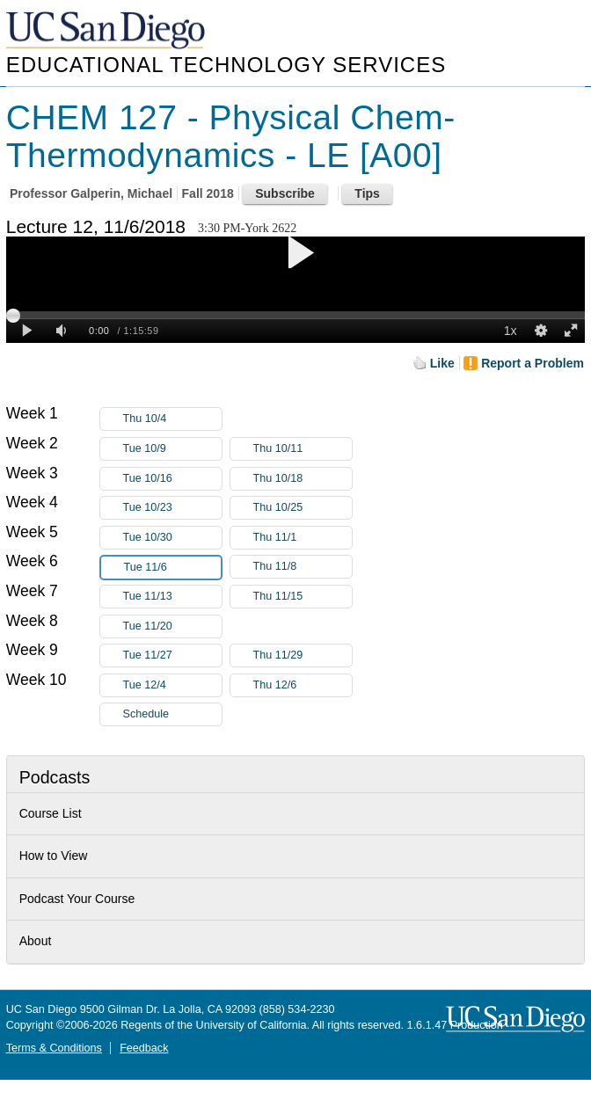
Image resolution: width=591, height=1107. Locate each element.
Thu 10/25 (302, 508)
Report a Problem (532, 363)
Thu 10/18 (302, 479)
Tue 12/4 (172, 685)
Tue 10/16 (172, 479)
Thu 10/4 (172, 419)
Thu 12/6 (302, 685)
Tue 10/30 (172, 538)
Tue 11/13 (172, 597)
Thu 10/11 (302, 449)
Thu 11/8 (302, 567)
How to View (53, 855)
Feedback (144, 1048)
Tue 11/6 (172, 568)
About (35, 941)
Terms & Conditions (54, 1048)
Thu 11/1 (302, 538)
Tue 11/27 (172, 655)
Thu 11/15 (302, 597)
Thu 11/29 (302, 655)
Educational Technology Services (226, 64)
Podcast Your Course (77, 899)
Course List (50, 813)
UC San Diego (107, 31)
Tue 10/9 (172, 449)
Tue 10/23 (172, 508)
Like (442, 363)
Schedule (146, 714)
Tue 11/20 (172, 626)
